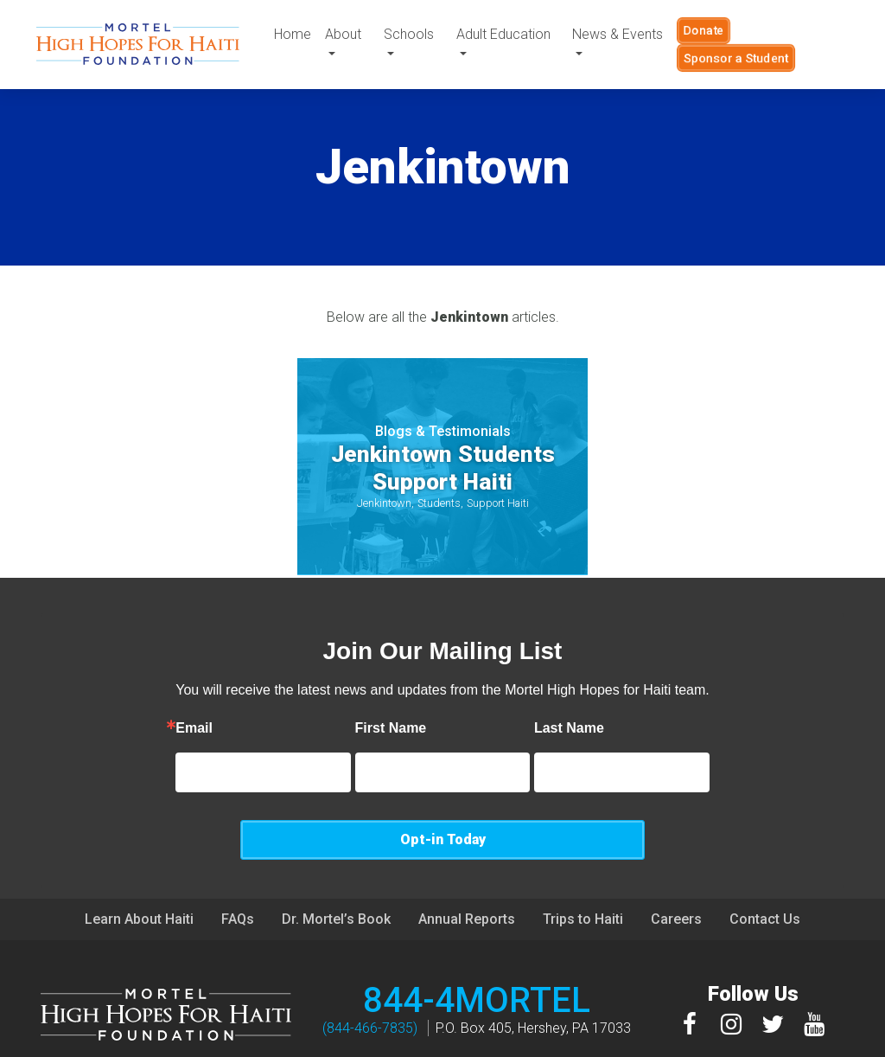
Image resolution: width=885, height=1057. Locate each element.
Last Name (506, 728)
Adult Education (503, 34)
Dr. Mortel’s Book (336, 879)
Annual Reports (466, 879)
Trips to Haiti (583, 879)
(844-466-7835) (369, 988)
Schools (409, 34)
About (343, 34)
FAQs (237, 879)
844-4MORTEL (476, 960)
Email (131, 728)
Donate (703, 30)
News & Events (617, 34)
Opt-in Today (711, 772)
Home (292, 34)
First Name (328, 728)
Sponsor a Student (736, 58)
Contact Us (764, 879)
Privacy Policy (556, 1041)
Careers (676, 879)
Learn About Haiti (139, 879)
